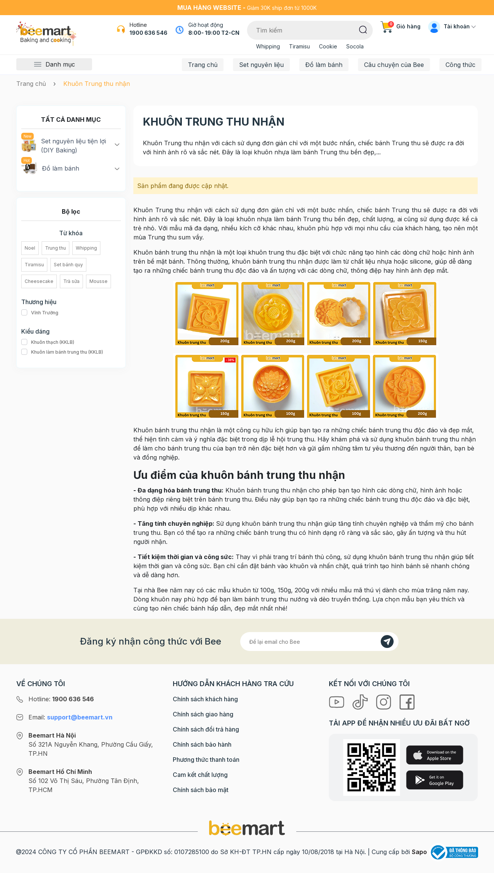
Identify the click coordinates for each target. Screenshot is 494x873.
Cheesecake (39, 281)
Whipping (268, 46)
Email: (70, 717)
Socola (355, 46)
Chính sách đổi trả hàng (206, 729)
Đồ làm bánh (323, 64)
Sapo (419, 852)
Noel (30, 248)
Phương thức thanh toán (206, 759)
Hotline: (61, 699)
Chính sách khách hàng (205, 699)
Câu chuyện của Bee (394, 64)
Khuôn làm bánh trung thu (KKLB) (62, 352)
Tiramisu (299, 46)
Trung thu (55, 248)
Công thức (460, 64)
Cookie (328, 46)
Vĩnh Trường (39, 312)
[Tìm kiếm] (363, 29)
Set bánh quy (68, 264)
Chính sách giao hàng (203, 714)
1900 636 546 (148, 33)
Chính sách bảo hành (202, 744)
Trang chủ (202, 64)
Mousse (98, 281)
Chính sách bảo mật (200, 790)
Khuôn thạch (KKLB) (47, 342)
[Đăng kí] (387, 641)
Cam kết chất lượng (200, 774)
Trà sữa (71, 281)
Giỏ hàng (400, 26)
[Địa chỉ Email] (319, 641)
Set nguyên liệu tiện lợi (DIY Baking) (63, 145)
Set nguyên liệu (261, 64)
